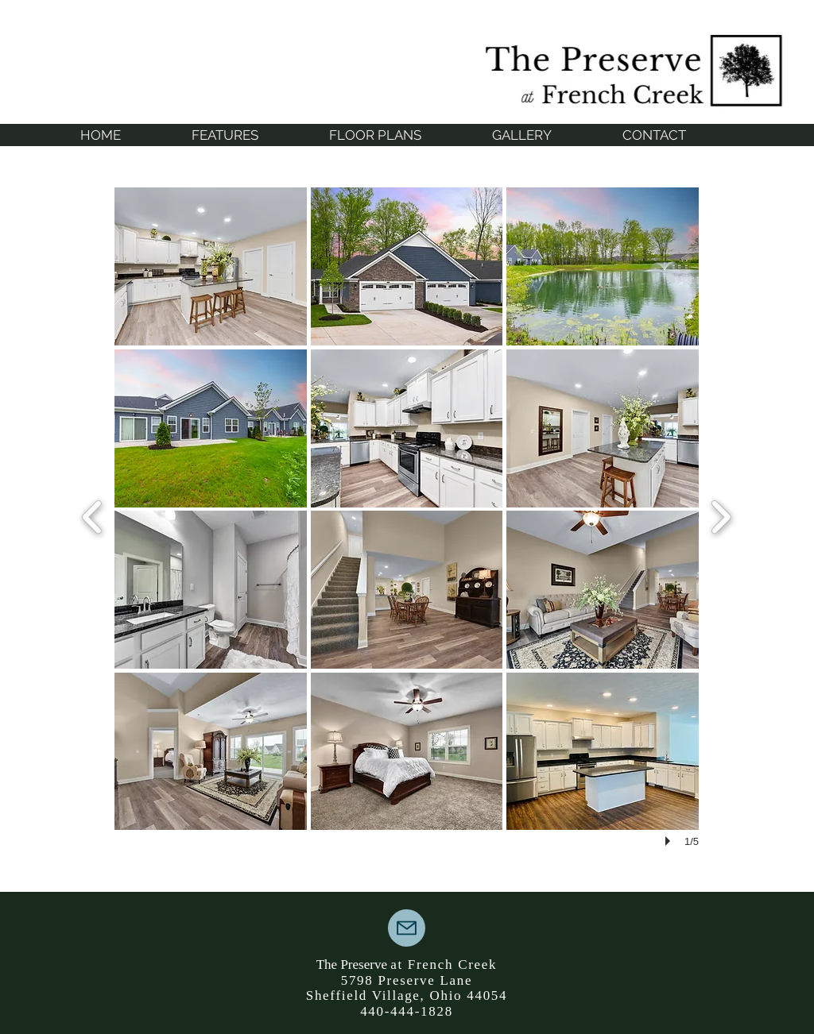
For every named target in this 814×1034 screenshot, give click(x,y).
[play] (670, 841)
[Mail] (406, 928)
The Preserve (353, 964)
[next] (720, 515)
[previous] (92, 515)
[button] (210, 266)
